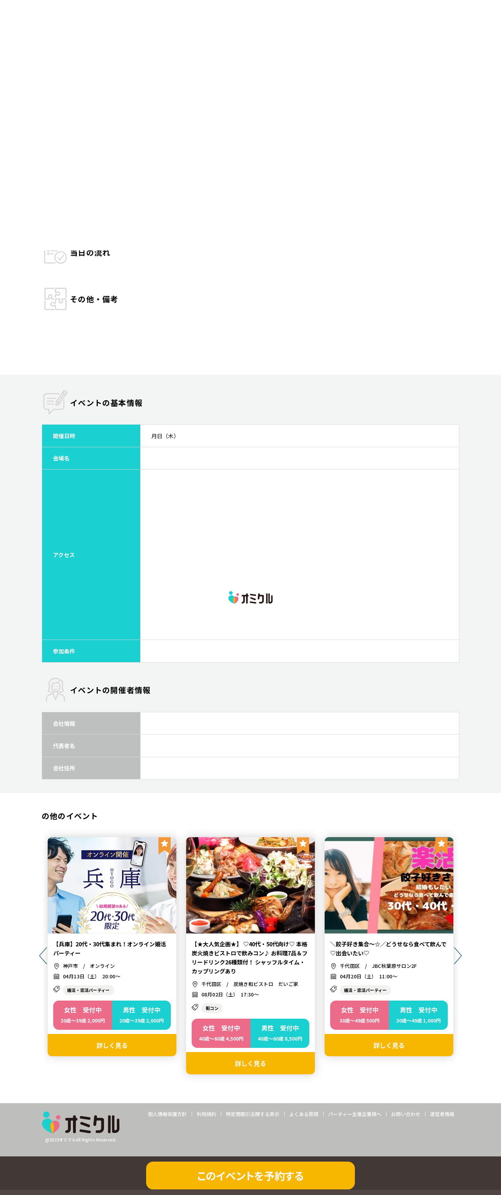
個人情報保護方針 (167, 1118)
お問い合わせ (405, 1118)
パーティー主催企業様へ (354, 1118)
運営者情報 (442, 1118)
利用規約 (206, 1118)
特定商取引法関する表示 (252, 1118)
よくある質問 (303, 1118)
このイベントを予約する (250, 1175)
